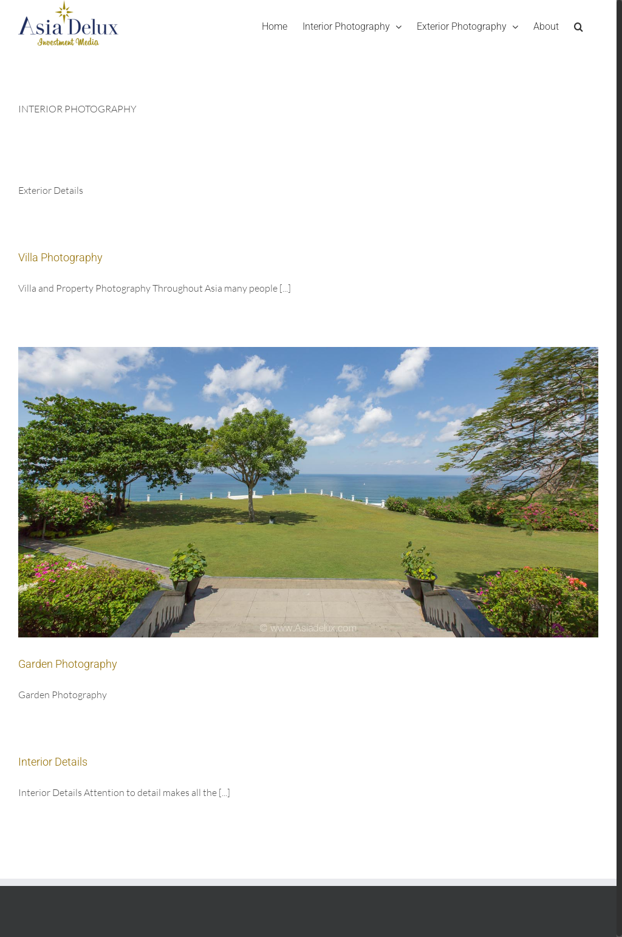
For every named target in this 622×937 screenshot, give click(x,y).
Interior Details (52, 761)
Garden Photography (67, 663)
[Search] (578, 26)
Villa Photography (60, 257)
